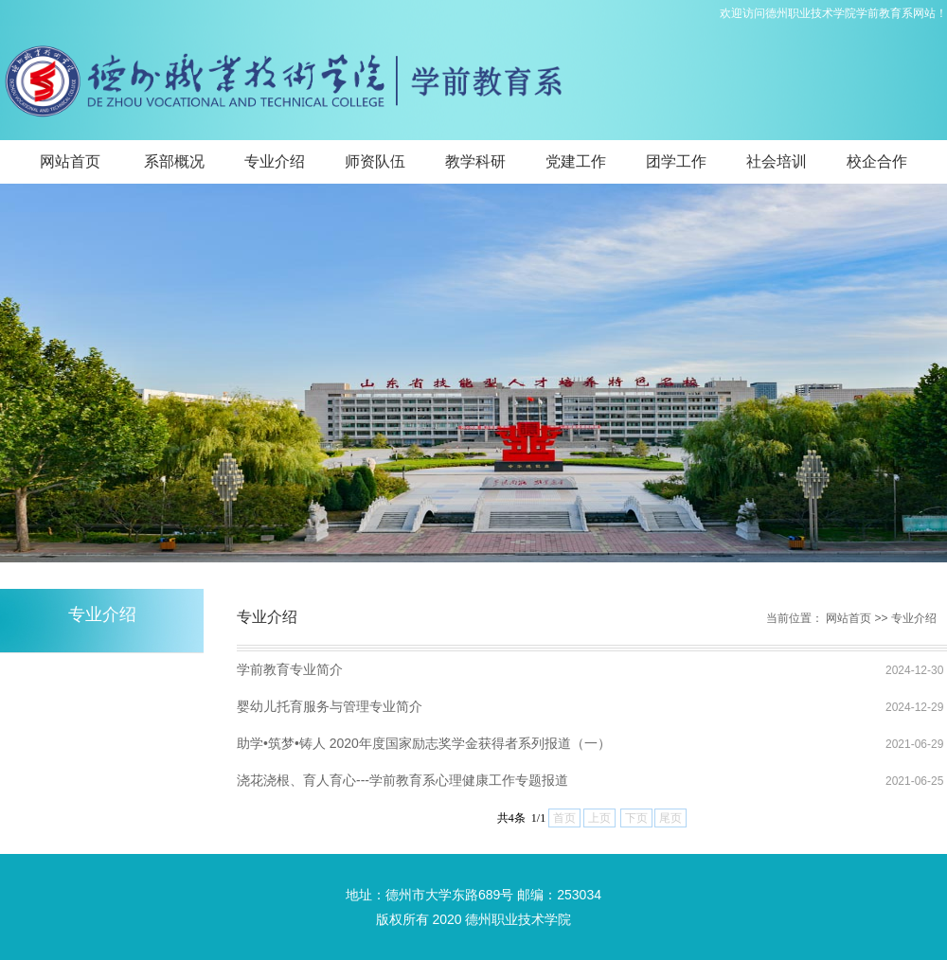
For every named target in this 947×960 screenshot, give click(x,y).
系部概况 (174, 161)
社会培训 (776, 161)
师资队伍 (375, 161)
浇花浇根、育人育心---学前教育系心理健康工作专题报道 (402, 780)
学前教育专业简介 (290, 669)
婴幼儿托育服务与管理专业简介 (329, 706)
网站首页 (70, 161)
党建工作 (575, 161)
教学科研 (475, 161)
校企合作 (877, 161)
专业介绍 (274, 161)
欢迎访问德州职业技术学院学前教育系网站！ (833, 13)
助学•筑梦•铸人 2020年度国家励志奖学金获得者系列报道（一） (424, 743)
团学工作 (676, 161)
